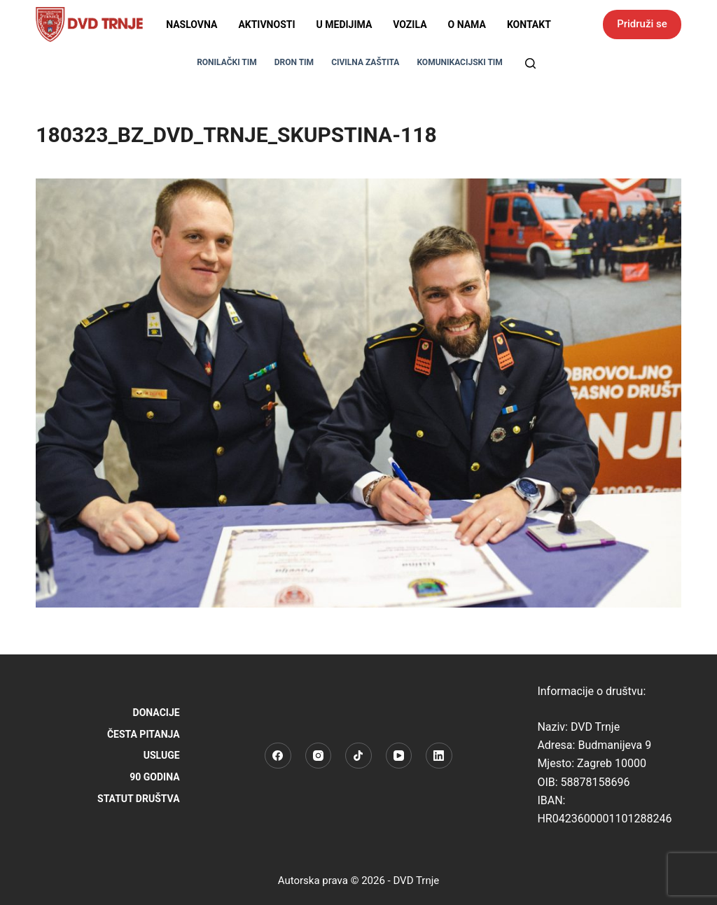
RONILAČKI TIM (227, 62)
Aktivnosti (266, 24)
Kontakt (529, 24)
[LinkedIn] (439, 756)
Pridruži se (642, 23)
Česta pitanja (143, 734)
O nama (467, 24)
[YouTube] (399, 756)
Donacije (156, 712)
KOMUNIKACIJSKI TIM (459, 62)
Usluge (162, 755)
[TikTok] (358, 756)
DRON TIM (294, 62)
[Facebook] (278, 756)
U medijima (344, 24)
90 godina (154, 777)
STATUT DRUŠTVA (138, 798)
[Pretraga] (530, 63)
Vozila (409, 24)
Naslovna (191, 24)
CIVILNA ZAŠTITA (365, 62)
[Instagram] (318, 756)
